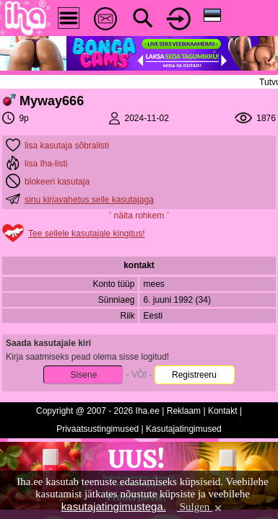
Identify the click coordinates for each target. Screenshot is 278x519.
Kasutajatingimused (184, 429)
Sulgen (200, 507)
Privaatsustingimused (97, 429)
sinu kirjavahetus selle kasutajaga (89, 200)
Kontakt (223, 411)
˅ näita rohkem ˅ (138, 215)
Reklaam (184, 411)
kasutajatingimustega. (113, 506)
